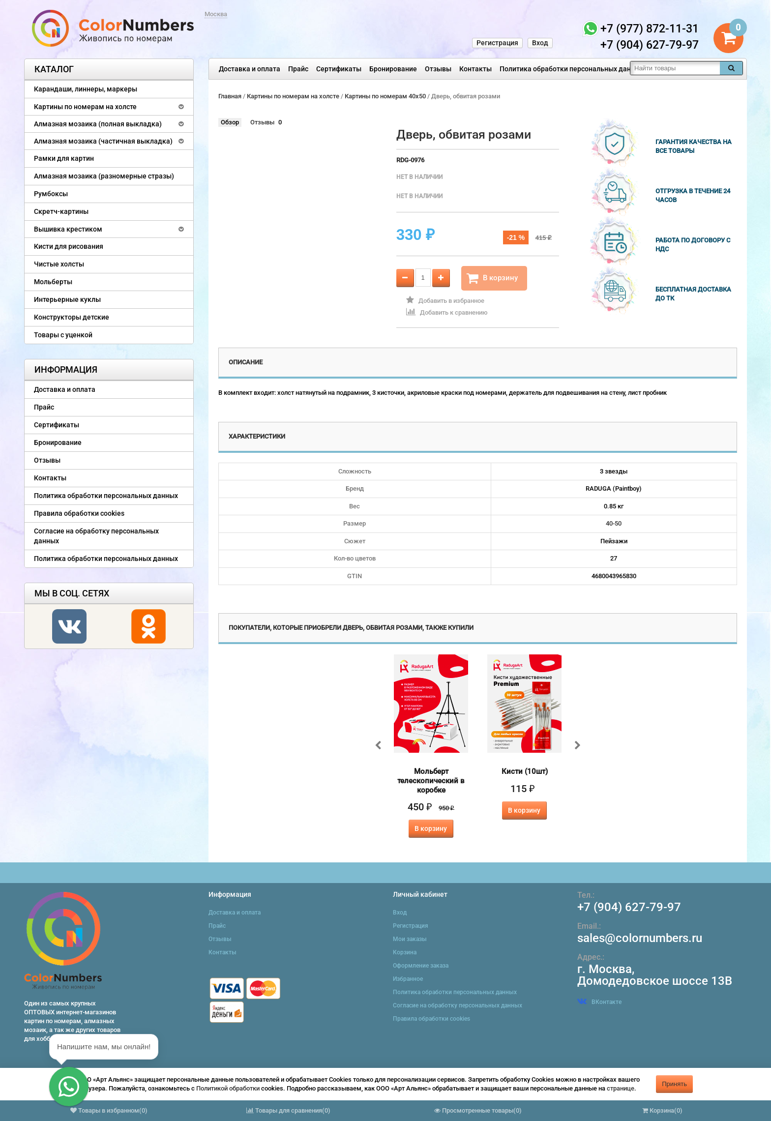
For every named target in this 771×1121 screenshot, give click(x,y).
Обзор (230, 122)
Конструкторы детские (71, 317)
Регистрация (497, 43)
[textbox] (675, 68)
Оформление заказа (420, 965)
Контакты (475, 69)
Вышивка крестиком (68, 229)
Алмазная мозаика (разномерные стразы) (104, 176)
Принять (674, 1084)
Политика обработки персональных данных (572, 69)
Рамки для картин (64, 158)
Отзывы (438, 69)
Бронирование (393, 69)
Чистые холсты (59, 264)
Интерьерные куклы (67, 299)
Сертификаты (338, 69)
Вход (540, 43)
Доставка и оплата (249, 69)
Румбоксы (51, 194)
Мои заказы (410, 939)
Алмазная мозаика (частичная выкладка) (103, 141)
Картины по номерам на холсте (85, 107)
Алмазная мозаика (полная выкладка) (98, 124)
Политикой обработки (228, 1088)
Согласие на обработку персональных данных (96, 536)
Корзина (404, 952)
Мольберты (53, 282)
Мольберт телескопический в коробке (431, 781)
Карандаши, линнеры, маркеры (85, 89)
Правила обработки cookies (79, 513)
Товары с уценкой (63, 335)
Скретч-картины (61, 211)
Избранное (408, 978)
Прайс (298, 69)
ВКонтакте (599, 1002)
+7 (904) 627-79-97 (629, 907)
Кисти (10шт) (525, 771)
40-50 (614, 523)
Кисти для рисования (68, 246)
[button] (69, 1086)
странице (620, 1088)
